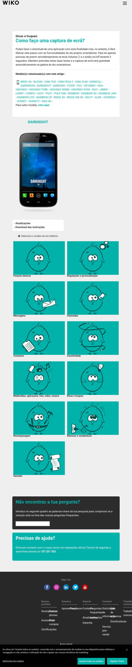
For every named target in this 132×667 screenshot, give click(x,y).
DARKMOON (27, 85)
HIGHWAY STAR (80, 89)
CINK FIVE (50, 81)
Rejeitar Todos (117, 663)
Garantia (87, 622)
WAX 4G (46, 101)
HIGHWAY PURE (38, 89)
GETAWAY (90, 85)
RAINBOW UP (44, 97)
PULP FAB (60, 93)
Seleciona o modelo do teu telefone (38, 236)
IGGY (95, 89)
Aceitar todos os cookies (91, 663)
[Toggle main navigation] (124, 3)
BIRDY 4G (25, 81)
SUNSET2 (34, 101)
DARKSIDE (59, 85)
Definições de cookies (13, 662)
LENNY (20, 93)
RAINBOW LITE (26, 97)
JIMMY (104, 89)
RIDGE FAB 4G (75, 97)
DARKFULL (96, 81)
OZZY (40, 93)
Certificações (49, 629)
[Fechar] (126, 651)
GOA (100, 85)
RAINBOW (73, 93)
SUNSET (22, 101)
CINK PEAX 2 (65, 81)
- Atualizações (22, 223)
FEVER (71, 85)
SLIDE (98, 97)
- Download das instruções (29, 227)
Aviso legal (66, 644)
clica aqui (43, 105)
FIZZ (79, 85)
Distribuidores (118, 621)
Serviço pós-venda (106, 630)
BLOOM (38, 81)
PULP (49, 93)
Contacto (88, 608)
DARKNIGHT (44, 85)
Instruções (96, 617)
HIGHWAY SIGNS (59, 89)
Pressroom (76, 608)
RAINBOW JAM (107, 93)
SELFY (89, 97)
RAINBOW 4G (89, 93)
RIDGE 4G (59, 97)
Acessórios (47, 620)
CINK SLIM (81, 81)
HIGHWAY (21, 89)
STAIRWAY (109, 97)
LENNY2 (30, 93)
